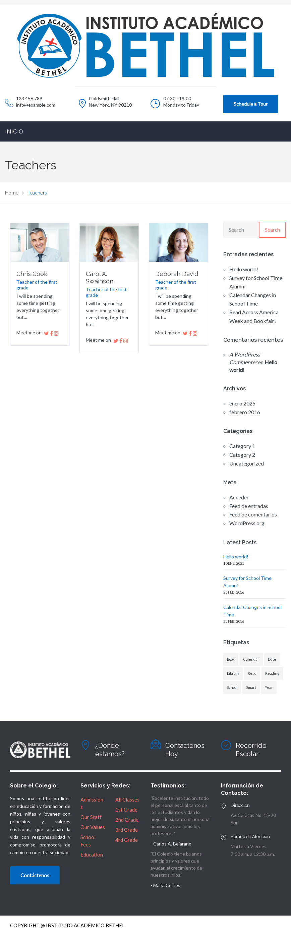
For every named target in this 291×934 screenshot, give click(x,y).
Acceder (239, 497)
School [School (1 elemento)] (232, 687)
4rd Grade (126, 840)
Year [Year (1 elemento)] (269, 687)
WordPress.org (247, 523)
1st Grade (126, 810)
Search (272, 230)
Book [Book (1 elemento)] (231, 659)
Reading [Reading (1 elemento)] (272, 673)
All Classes (127, 799)
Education (91, 854)
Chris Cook (31, 273)
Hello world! (243, 269)
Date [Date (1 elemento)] (272, 659)
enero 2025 (242, 403)
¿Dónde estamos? (110, 749)
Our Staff (91, 817)
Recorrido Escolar (251, 749)
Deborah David (176, 273)
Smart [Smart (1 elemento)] (251, 687)
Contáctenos (34, 875)
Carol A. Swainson (99, 277)
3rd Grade (126, 830)
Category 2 (242, 454)
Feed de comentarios (253, 514)
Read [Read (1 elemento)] (252, 673)
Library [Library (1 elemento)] (233, 673)
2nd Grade (126, 820)
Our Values (92, 827)
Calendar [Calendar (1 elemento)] (251, 659)
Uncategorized (246, 463)
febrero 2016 (244, 412)
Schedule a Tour (251, 104)
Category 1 (242, 446)
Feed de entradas (248, 506)
